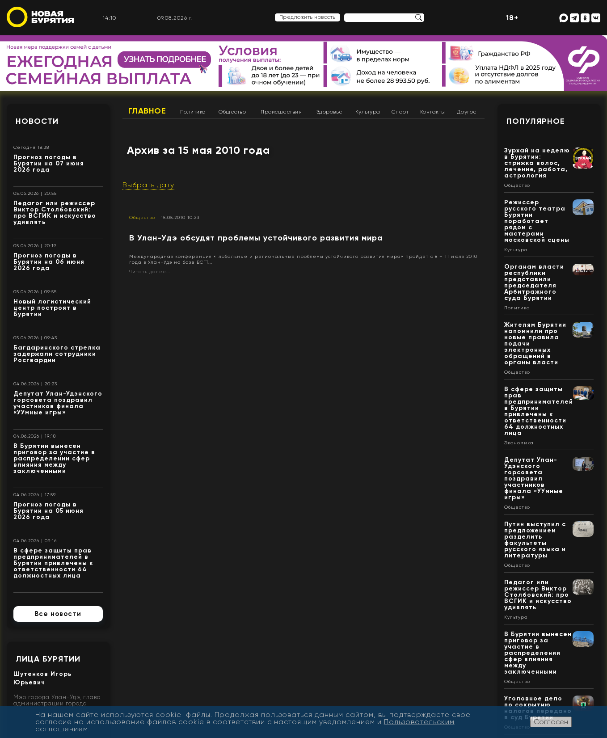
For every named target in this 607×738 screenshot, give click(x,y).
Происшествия (281, 112)
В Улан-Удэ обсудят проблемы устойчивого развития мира (256, 238)
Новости (37, 121)
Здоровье (329, 112)
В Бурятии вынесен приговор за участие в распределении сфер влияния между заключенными (54, 458)
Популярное (535, 121)
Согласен (551, 721)
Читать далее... (149, 271)
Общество (232, 112)
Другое (467, 112)
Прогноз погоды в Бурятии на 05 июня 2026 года (48, 511)
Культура (367, 112)
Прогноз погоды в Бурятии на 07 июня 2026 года (48, 163)
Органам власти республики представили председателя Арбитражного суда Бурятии (534, 282)
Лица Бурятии (48, 659)
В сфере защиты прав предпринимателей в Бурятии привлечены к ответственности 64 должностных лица (53, 563)
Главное (147, 111)
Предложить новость (307, 17)
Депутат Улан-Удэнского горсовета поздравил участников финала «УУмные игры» (57, 403)
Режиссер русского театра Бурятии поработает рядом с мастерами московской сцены (536, 221)
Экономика (519, 443)
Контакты (432, 112)
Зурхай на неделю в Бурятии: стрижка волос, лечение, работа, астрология (537, 163)
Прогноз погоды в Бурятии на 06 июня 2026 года (48, 262)
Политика (193, 112)
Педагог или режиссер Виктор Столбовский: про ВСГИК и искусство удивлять (54, 212)
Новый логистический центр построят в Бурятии (52, 308)
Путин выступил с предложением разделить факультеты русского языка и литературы (535, 539)
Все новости (57, 614)
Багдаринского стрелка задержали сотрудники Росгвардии (57, 354)
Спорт (400, 112)
